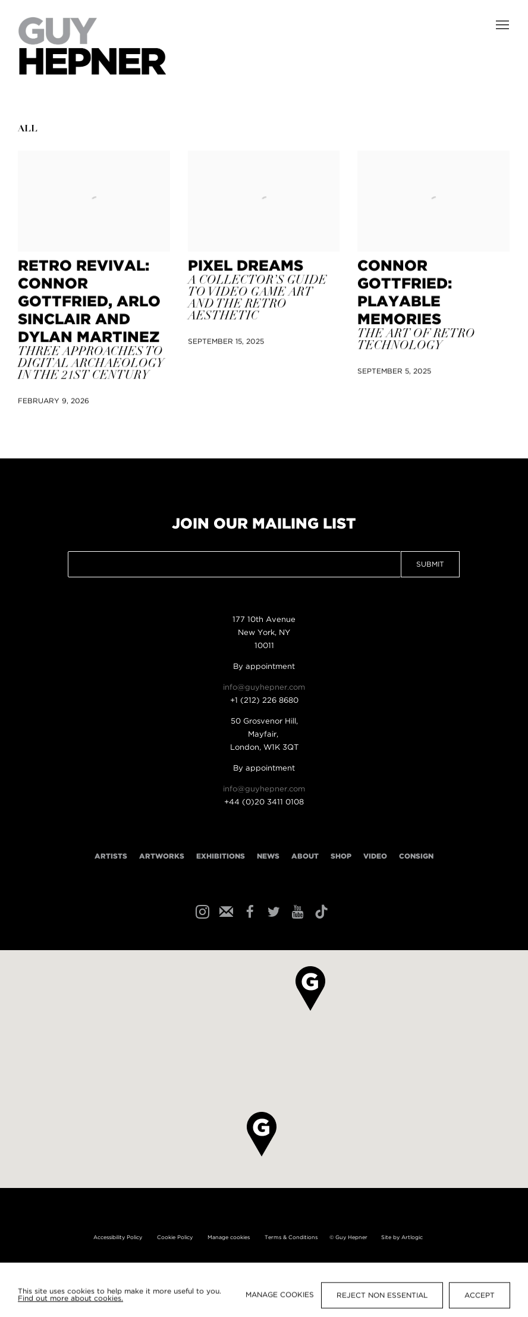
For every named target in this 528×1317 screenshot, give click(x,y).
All (27, 129)
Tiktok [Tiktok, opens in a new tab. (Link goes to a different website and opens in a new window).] (319, 910)
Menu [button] (501, 25)
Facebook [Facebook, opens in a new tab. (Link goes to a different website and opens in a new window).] (248, 910)
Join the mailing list (224, 910)
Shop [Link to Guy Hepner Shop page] (341, 856)
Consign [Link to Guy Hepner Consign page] (416, 856)
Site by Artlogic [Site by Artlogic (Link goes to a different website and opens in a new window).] (402, 1237)
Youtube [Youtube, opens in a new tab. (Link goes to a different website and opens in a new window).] (296, 910)
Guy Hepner (92, 46)
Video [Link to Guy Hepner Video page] (375, 856)
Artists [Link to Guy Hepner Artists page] (111, 856)
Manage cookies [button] (229, 1237)
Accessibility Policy (117, 1237)
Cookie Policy (175, 1237)
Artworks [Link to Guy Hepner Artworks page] (161, 856)
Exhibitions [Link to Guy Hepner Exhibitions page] (220, 856)
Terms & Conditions (291, 1237)
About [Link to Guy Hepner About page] (305, 856)
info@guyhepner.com (264, 687)
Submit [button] (430, 564)
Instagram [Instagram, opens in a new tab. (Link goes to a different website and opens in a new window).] (200, 910)
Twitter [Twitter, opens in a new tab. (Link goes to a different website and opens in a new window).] (272, 910)
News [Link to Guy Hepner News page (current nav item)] (268, 856)
